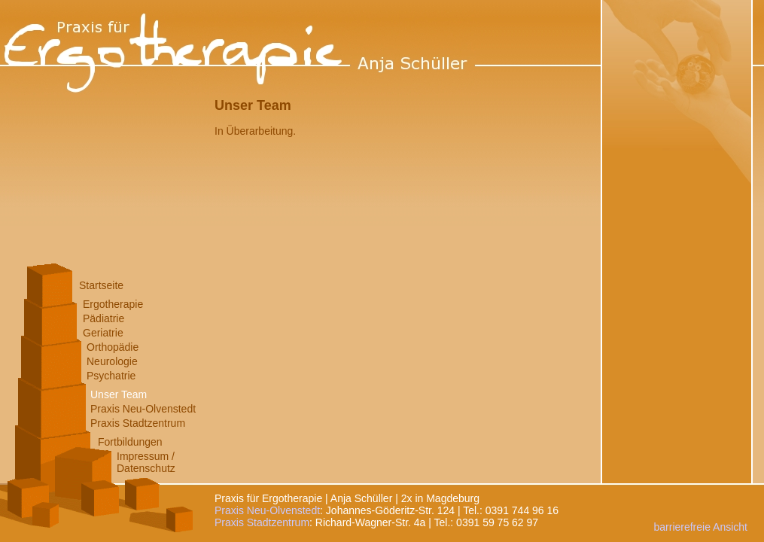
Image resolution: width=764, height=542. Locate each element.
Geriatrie (103, 333)
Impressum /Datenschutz (146, 462)
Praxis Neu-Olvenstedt (143, 409)
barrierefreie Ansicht (700, 527)
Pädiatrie (103, 318)
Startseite (101, 285)
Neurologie (112, 361)
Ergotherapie (113, 304)
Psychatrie (111, 376)
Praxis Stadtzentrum (137, 423)
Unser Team (118, 394)
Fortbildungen (130, 442)
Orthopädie (112, 347)
